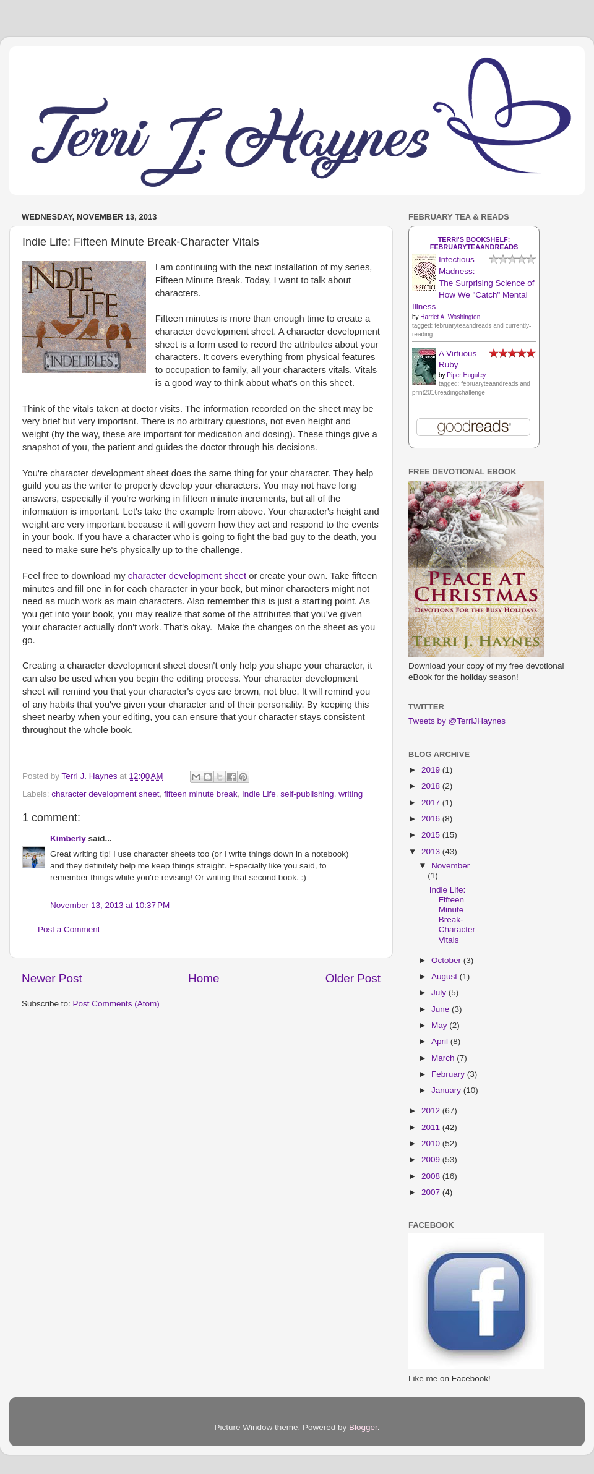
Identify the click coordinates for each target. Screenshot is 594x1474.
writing (350, 794)
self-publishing (307, 794)
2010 (431, 1143)
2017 (431, 802)
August (445, 976)
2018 (431, 786)
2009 (431, 1159)
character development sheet (187, 576)
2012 (431, 1110)
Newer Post (52, 978)
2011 (431, 1127)
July (440, 992)
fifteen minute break (201, 794)
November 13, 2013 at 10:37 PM (110, 905)
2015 (431, 834)
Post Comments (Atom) (116, 1003)
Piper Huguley (466, 375)
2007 (431, 1192)
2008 (431, 1176)
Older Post (353, 978)
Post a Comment (69, 929)
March (444, 1058)
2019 (431, 769)
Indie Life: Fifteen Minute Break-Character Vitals (452, 915)
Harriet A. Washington (450, 317)
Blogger (363, 1427)
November (450, 865)
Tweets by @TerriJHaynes (457, 721)
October (447, 960)
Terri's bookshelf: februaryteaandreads (474, 243)
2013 (431, 851)
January (447, 1090)
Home (203, 978)
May (440, 1025)
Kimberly (68, 838)
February (449, 1074)
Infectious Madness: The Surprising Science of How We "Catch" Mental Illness (473, 283)
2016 (431, 818)
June (441, 1009)
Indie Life (259, 794)
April (440, 1041)
